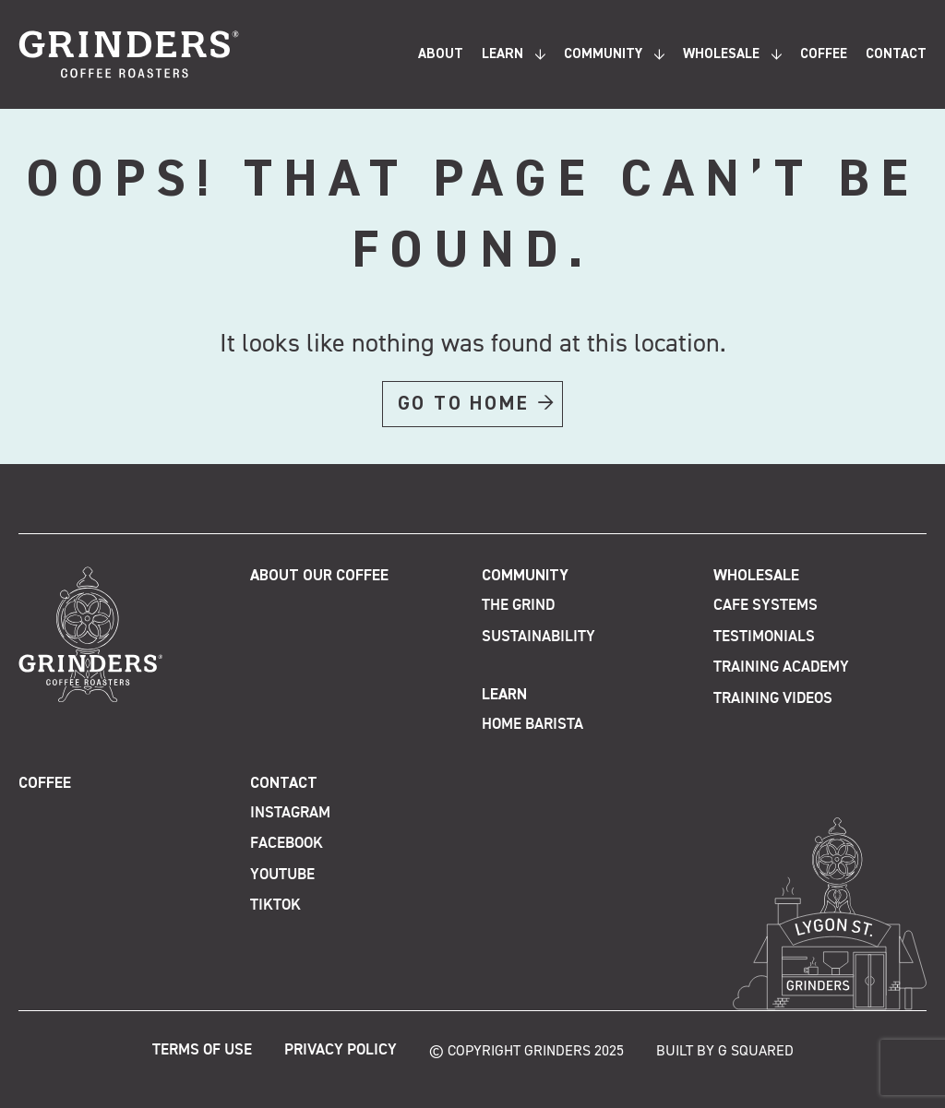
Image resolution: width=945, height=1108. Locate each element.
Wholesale (721, 54)
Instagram (290, 813)
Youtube (282, 875)
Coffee (823, 54)
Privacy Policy (340, 1050)
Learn (502, 54)
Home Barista (532, 725)
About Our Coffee (319, 576)
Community (603, 54)
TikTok (275, 905)
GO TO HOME (464, 404)
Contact (896, 54)
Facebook (286, 844)
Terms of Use (202, 1050)
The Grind (518, 606)
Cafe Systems (765, 606)
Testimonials (764, 637)
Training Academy (781, 667)
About (440, 54)
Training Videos (772, 699)
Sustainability (538, 637)
